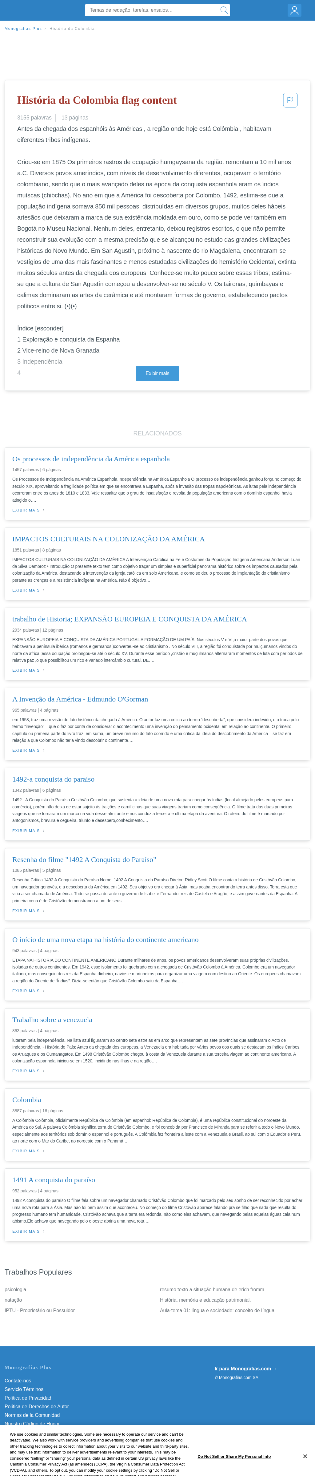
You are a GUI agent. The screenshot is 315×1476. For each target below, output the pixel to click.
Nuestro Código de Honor (32, 1423)
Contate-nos (18, 1380)
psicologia (15, 1289)
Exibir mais (157, 373)
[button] (290, 102)
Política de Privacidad (28, 1398)
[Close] (305, 1465)
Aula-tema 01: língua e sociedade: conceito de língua (217, 1310)
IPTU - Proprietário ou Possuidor (40, 1310)
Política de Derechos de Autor (37, 1406)
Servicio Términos (24, 1389)
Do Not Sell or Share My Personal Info (46, 1432)
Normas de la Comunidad (32, 1415)
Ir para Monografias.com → (246, 1368)
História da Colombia (72, 28)
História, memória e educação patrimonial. (205, 1300)
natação (13, 1300)
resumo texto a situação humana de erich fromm (212, 1289)
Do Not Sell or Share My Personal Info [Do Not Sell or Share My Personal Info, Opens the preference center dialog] (234, 1465)
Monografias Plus (23, 28)
